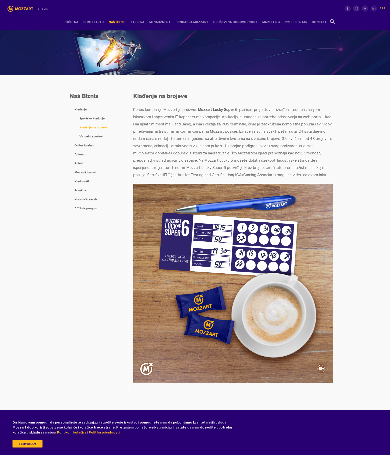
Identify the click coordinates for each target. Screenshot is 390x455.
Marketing (271, 22)
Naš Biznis (117, 22)
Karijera (137, 22)
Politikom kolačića (71, 432)
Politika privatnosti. (104, 432)
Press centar (296, 22)
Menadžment (159, 22)
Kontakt (319, 22)
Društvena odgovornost (235, 22)
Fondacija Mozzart (192, 22)
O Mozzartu (93, 22)
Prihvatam (27, 444)
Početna (71, 22)
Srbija (43, 9)
